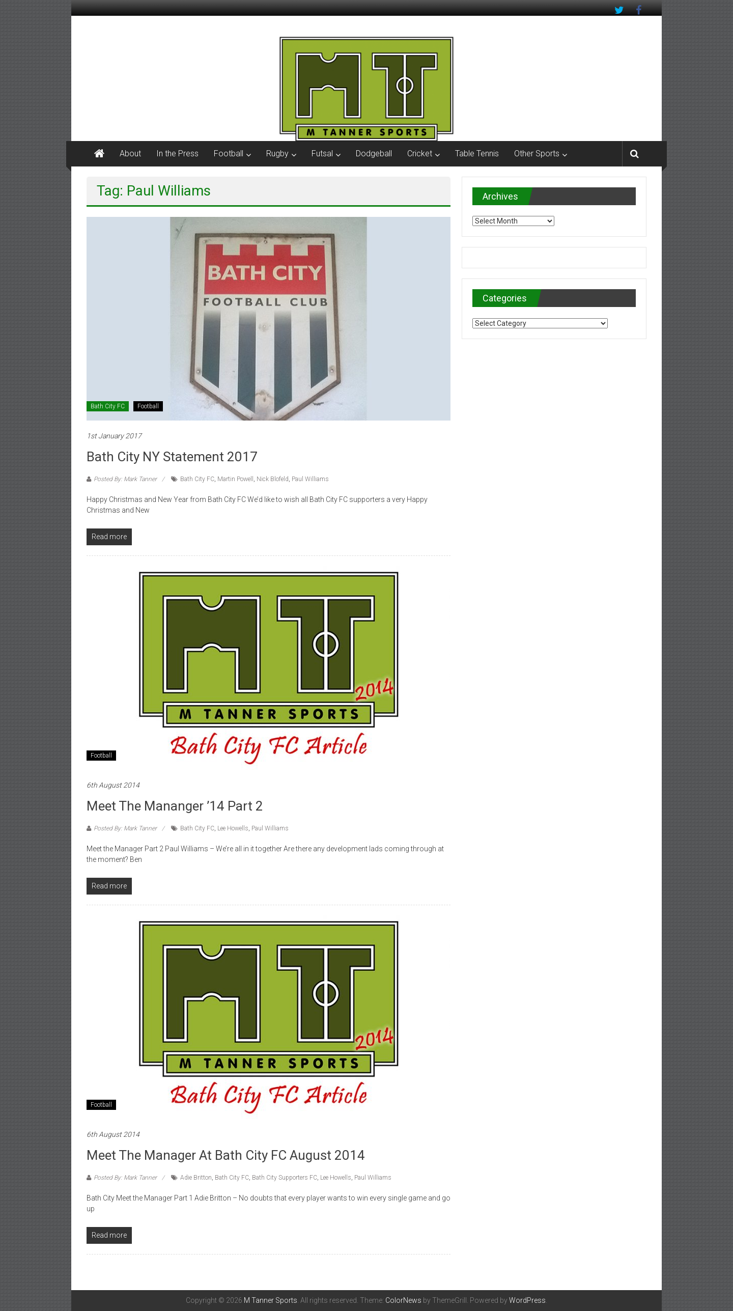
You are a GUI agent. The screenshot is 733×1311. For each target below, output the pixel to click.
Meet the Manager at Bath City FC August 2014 (226, 1155)
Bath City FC (108, 406)
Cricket (419, 153)
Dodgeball (374, 153)
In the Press (177, 153)
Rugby (277, 153)
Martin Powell (235, 479)
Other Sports (536, 153)
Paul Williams (310, 479)
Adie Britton (196, 1177)
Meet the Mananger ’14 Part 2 (175, 806)
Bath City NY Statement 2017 (172, 456)
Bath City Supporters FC (284, 1177)
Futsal (322, 153)
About (130, 153)
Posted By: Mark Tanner (125, 479)
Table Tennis (477, 153)
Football (228, 153)
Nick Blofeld (273, 479)
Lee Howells (232, 828)
